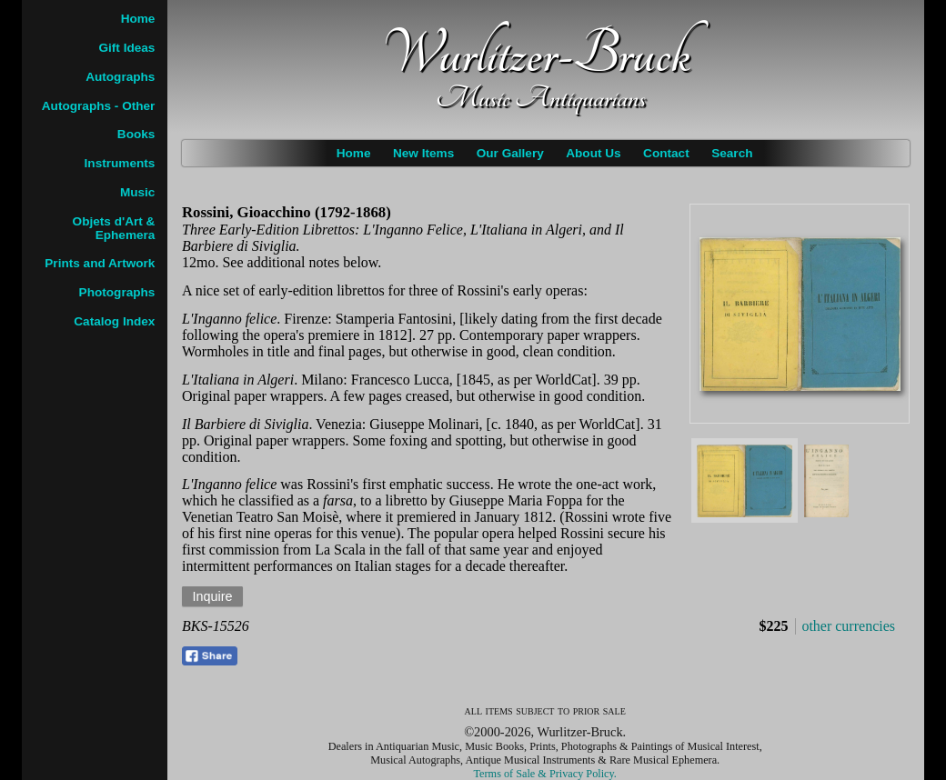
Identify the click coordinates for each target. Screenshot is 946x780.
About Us (593, 153)
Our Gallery (510, 153)
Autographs (120, 77)
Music (138, 192)
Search (731, 153)
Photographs (117, 292)
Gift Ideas (126, 48)
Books (136, 134)
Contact (666, 153)
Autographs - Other (99, 106)
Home (354, 153)
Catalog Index (114, 321)
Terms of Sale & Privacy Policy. (545, 773)
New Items (423, 153)
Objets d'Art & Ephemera (114, 228)
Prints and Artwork (100, 263)
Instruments (120, 163)
